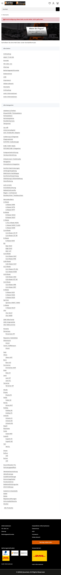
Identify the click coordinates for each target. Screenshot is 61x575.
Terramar (6, 383)
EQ (4, 243)
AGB (4, 77)
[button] (54, 3)
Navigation (7, 161)
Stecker (5, 504)
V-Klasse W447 (10, 308)
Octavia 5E (9, 421)
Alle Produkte (8, 508)
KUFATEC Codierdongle (11, 142)
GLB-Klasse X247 (11, 264)
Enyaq (5, 392)
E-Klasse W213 (10, 241)
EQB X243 (9, 248)
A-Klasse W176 (10, 207)
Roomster (6, 428)
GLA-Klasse (7, 253)
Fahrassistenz (7, 116)
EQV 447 (8, 251)
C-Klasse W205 (10, 228)
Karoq (5, 403)
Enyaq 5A (9, 395)
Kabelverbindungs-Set (10, 484)
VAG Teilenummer (9, 325)
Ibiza (4, 370)
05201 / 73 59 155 (8, 57)
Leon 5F (8, 378)
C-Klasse (6, 220)
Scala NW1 (9, 433)
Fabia (5, 397)
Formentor (7, 365)
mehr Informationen (10, 93)
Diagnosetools (8, 139)
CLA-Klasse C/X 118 (11, 235)
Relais (5, 496)
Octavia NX (9, 423)
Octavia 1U (9, 418)
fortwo (5, 458)
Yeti (4, 444)
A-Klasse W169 (10, 204)
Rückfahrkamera (8, 121)
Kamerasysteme (8, 118)
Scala (5, 431)
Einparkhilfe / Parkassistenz (12, 113)
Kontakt (6, 60)
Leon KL (8, 380)
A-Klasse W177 (10, 210)
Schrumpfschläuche (10, 501)
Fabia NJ (8, 400)
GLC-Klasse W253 (11, 272)
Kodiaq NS (9, 410)
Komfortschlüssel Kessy (11, 176)
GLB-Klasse (7, 261)
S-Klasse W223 (10, 297)
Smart (8, 343)
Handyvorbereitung (9, 155)
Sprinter (6, 300)
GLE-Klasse (7, 274)
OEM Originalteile (9, 322)
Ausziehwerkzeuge (9, 476)
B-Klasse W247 (10, 217)
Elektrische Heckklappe (11, 173)
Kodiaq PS (9, 413)
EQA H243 (9, 246)
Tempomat (7, 123)
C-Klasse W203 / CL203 (13, 225)
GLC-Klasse (7, 266)
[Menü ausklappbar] (2, 3)
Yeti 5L (8, 446)
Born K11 (8, 362)
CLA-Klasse (7, 230)
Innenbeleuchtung (9, 187)
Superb (5, 436)
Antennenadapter (9, 130)
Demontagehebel (9, 479)
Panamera (6, 331)
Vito (4, 310)
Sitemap (6, 67)
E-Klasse (6, 238)
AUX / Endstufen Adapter (11, 132)
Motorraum (7, 340)
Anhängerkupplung (10, 171)
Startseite (6, 87)
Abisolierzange (8, 474)
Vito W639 (9, 315)
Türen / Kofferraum (9, 345)
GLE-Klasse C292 (11, 277)
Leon (5, 375)
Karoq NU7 (9, 405)
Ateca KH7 (9, 357)
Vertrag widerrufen (45, 542)
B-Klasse (6, 212)
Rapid (5, 426)
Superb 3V (9, 439)
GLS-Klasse (7, 282)
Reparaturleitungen (10, 499)
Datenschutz (7, 73)
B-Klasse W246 (10, 215)
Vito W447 (9, 313)
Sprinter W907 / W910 (13, 302)
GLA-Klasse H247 (11, 256)
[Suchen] (58, 9)
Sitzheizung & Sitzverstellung (13, 178)
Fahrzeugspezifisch (9, 467)
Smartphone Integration (11, 164)
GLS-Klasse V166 (11, 284)
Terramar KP (10, 386)
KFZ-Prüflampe (8, 487)
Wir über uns (7, 64)
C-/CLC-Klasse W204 (12, 222)
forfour (5, 453)
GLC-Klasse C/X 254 (12, 269)
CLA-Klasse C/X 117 (11, 233)
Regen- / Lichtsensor (10, 193)
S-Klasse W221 (10, 292)
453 (7, 456)
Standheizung (8, 181)
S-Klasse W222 (10, 295)
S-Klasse (6, 290)
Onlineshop (7, 54)
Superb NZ (9, 441)
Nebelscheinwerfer (9, 190)
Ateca (5, 355)
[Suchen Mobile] (28, 9)
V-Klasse (6, 305)
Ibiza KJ (8, 373)
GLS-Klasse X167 (11, 287)
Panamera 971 (10, 334)
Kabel (5, 493)
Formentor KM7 (11, 368)
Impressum (7, 80)
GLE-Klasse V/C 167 (12, 279)
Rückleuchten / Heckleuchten (13, 195)
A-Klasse (6, 202)
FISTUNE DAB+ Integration (12, 148)
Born (5, 360)
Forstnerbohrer (8, 482)
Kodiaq (5, 408)
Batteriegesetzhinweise (11, 70)
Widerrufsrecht (8, 83)
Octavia (5, 415)
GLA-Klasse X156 (11, 259)
